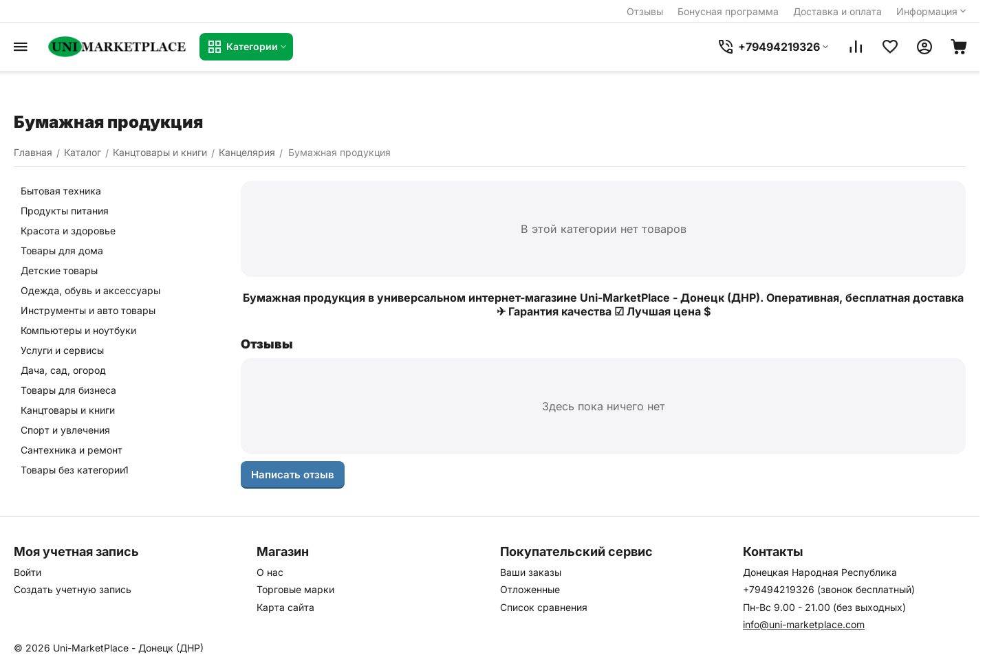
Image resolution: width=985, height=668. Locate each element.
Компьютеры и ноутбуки (78, 330)
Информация (932, 11)
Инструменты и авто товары (88, 310)
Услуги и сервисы (62, 350)
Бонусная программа (728, 11)
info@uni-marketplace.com (804, 624)
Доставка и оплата (837, 11)
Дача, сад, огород (63, 370)
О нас (270, 572)
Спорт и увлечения (65, 430)
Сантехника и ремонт (71, 450)
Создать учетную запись (72, 589)
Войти (27, 572)
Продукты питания (65, 210)
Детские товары (59, 270)
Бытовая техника (61, 191)
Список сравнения (543, 607)
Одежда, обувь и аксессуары (90, 290)
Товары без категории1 (75, 470)
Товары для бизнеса (68, 390)
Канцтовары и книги (68, 410)
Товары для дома (62, 250)
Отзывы (645, 11)
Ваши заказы (530, 572)
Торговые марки (295, 589)
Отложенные (530, 589)
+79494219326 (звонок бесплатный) (829, 589)
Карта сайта (285, 607)
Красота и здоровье (68, 230)
